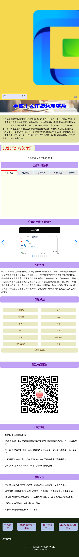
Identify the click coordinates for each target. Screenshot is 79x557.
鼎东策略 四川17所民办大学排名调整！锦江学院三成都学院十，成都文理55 (39, 491)
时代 (20, 337)
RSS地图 (43, 547)
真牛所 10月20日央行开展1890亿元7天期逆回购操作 (28, 466)
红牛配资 (20, 310)
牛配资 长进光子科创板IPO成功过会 (21, 509)
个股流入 (41, 173)
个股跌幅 (25, 173)
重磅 (20, 324)
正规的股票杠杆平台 (68, 526)
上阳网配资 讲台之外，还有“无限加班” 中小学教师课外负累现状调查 (35, 459)
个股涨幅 (9, 173)
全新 (58, 310)
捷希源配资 (20, 344)
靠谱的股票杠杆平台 (27, 526)
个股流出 (58, 173)
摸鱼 (58, 331)
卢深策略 (20, 317)
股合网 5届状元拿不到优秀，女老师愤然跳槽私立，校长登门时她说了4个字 (39, 497)
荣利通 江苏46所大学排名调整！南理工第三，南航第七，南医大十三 (36, 485)
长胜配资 (7, 526)
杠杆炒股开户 (47, 526)
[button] (3, 242)
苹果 (58, 324)
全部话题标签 (39, 350)
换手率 (72, 173)
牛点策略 (58, 337)
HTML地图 (51, 547)
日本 (58, 344)
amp (58, 317)
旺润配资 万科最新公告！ (16, 435)
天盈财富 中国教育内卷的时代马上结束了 (23, 503)
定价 (20, 331)
